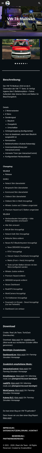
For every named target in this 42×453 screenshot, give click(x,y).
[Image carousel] (21, 51)
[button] (2, 3)
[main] (21, 21)
